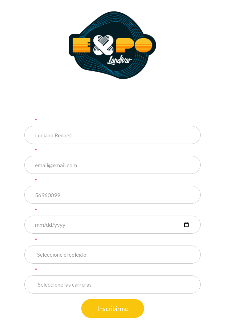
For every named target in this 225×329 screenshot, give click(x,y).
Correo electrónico (63, 151)
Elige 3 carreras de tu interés (76, 270)
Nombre (48, 121)
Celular (47, 181)
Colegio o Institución (65, 240)
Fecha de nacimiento (65, 211)
